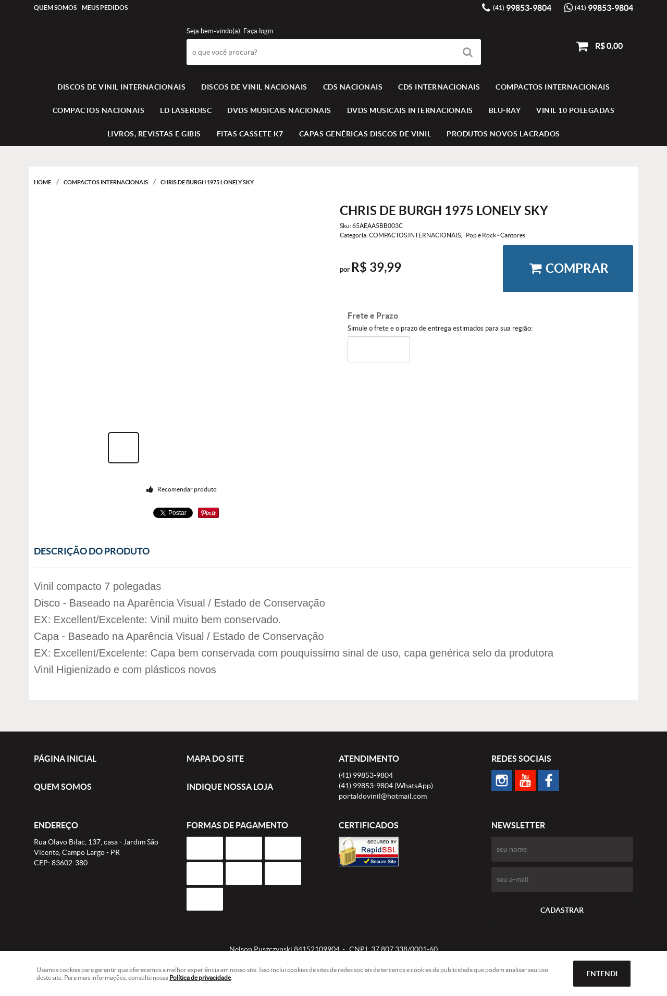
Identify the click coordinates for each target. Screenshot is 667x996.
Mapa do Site (215, 758)
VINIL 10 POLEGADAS (575, 110)
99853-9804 (522, 7)
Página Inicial (65, 758)
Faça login (258, 31)
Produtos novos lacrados (503, 134)
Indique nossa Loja (230, 786)
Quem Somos (55, 7)
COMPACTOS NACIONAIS (99, 110)
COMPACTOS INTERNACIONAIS (553, 87)
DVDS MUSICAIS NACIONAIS (279, 110)
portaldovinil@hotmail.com (383, 796)
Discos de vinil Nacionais (254, 87)
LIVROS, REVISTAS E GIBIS (154, 134)
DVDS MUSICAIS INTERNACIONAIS (410, 110)
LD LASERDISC (186, 110)
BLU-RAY (505, 110)
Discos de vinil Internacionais (121, 87)
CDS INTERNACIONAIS (439, 87)
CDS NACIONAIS (353, 87)
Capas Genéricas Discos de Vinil (365, 134)
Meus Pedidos (105, 7)
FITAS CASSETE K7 (250, 134)
